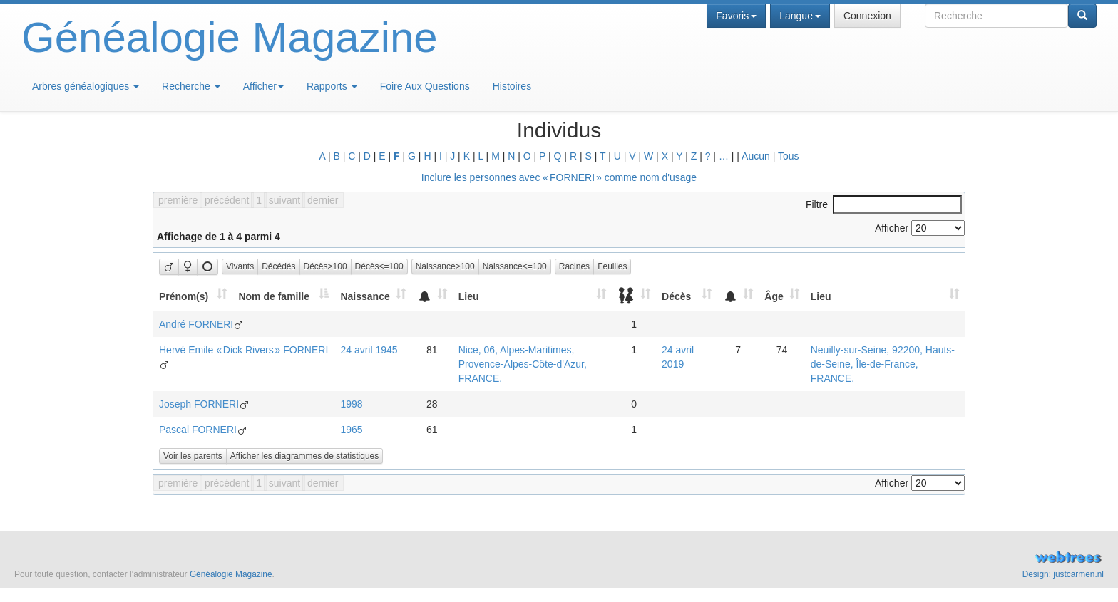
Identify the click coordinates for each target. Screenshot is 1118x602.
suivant (284, 200)
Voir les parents (192, 456)
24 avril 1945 (368, 350)
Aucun (756, 156)
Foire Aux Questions (425, 86)
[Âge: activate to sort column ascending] (781, 296)
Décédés (278, 266)
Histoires (512, 86)
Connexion (867, 15)
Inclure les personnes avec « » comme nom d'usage (559, 177)
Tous (788, 156)
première (178, 200)
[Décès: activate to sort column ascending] (686, 296)
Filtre (884, 204)
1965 (351, 429)
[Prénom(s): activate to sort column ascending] (193, 296)
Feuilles (612, 266)
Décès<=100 (379, 266)
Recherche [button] (191, 86)
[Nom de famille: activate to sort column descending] (283, 296)
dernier (323, 200)
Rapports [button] (332, 86)
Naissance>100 (445, 266)
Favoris (736, 15)
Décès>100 (325, 266)
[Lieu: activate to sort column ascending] (532, 296)
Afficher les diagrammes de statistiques (304, 456)
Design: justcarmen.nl (1063, 574)
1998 (351, 404)
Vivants (240, 266)
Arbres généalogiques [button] (85, 86)
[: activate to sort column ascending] (432, 296)
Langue (800, 15)
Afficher (263, 86)
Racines (574, 266)
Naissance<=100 (515, 266)
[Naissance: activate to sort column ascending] (372, 296)
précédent (227, 200)
